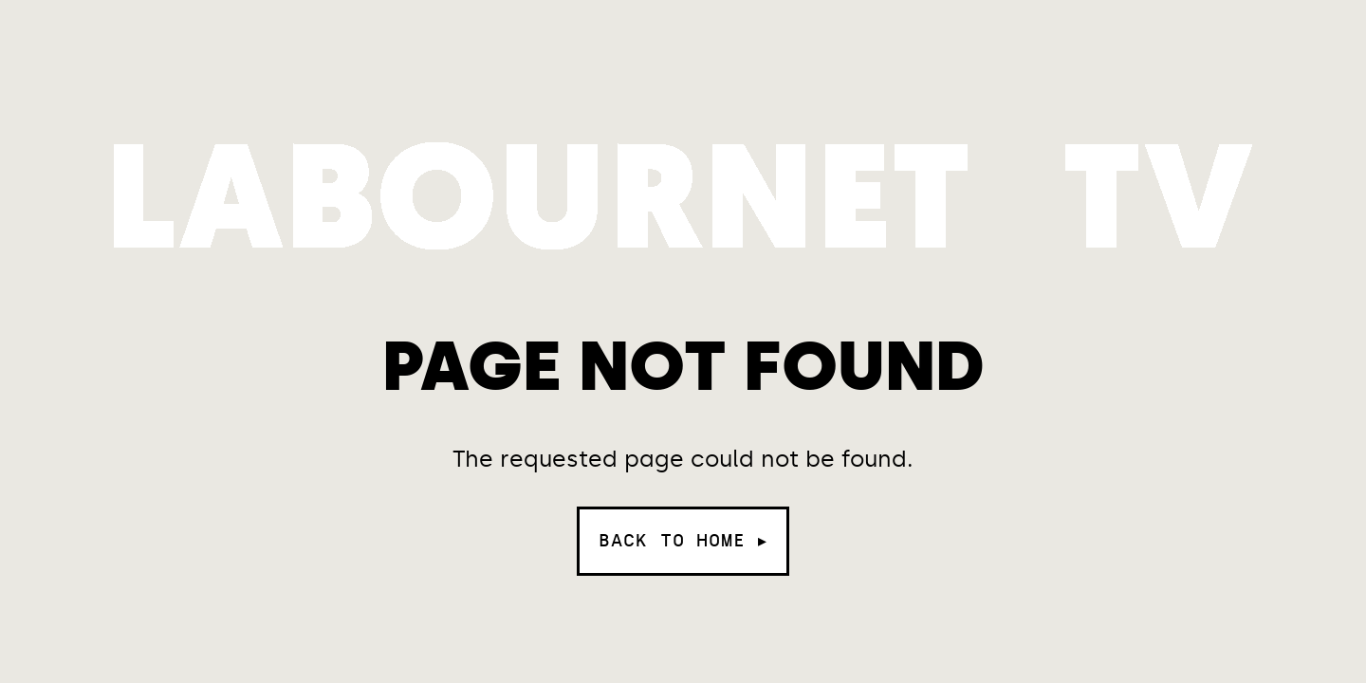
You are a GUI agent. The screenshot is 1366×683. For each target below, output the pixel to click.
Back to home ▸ (683, 540)
